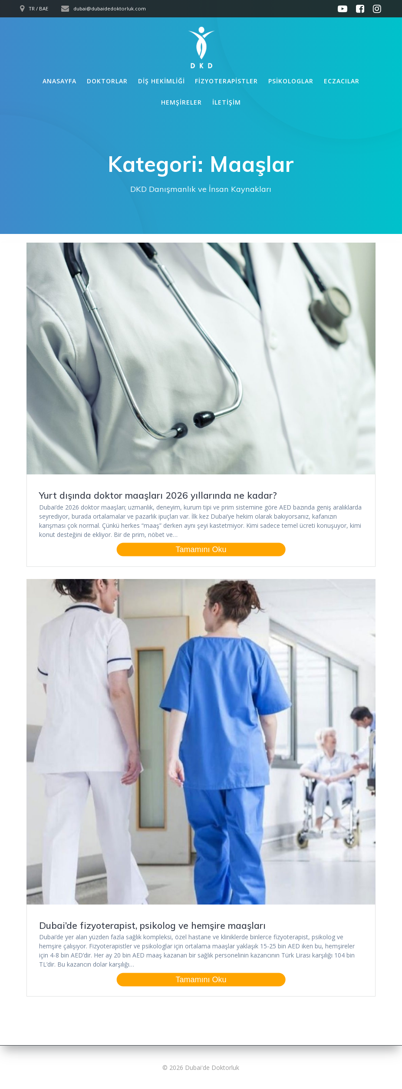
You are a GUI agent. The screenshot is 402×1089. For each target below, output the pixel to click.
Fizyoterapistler (226, 81)
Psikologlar (290, 81)
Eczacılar (341, 81)
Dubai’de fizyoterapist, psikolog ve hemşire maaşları (152, 925)
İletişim (226, 102)
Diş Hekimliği (161, 81)
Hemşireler (181, 102)
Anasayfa (59, 81)
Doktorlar (107, 81)
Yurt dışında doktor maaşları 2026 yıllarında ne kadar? (158, 495)
